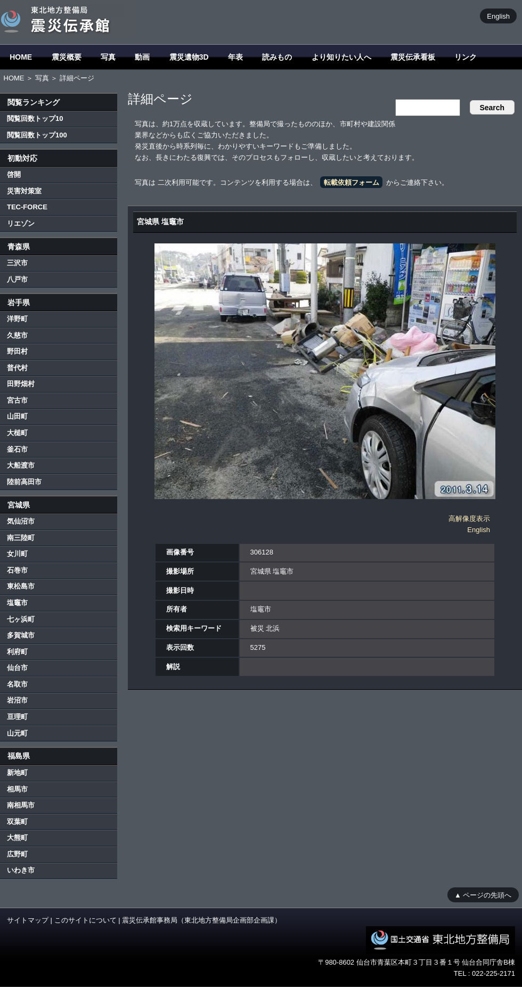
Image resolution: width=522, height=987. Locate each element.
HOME (21, 57)
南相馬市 (21, 805)
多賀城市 (21, 635)
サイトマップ (27, 920)
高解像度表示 (469, 519)
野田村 (17, 351)
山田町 (17, 416)
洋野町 (17, 319)
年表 (235, 57)
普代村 (17, 368)
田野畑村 (21, 384)
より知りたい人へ (341, 57)
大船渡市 (21, 465)
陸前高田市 (24, 482)
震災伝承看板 (412, 57)
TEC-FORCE (27, 207)
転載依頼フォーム (351, 182)
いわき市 (21, 870)
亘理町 (17, 717)
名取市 (17, 684)
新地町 (17, 773)
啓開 (14, 174)
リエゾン (21, 223)
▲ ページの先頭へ (482, 895)
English (498, 16)
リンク (465, 57)
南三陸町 (21, 538)
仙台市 (17, 668)
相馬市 (17, 789)
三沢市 (17, 263)
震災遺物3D (189, 57)
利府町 (17, 652)
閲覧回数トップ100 (37, 135)
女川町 (17, 554)
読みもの (277, 57)
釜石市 (17, 449)
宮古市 (17, 400)
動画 (142, 57)
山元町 (17, 733)
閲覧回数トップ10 (35, 119)
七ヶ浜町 (21, 619)
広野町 (17, 854)
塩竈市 (17, 603)
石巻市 (17, 570)
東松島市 (21, 586)
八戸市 (17, 279)
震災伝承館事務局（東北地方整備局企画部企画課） (201, 920)
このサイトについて (85, 920)
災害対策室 (24, 191)
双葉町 (17, 822)
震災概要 (66, 57)
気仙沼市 (21, 521)
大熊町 (17, 838)
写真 (108, 57)
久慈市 (17, 335)
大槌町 (17, 433)
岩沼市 (17, 700)
